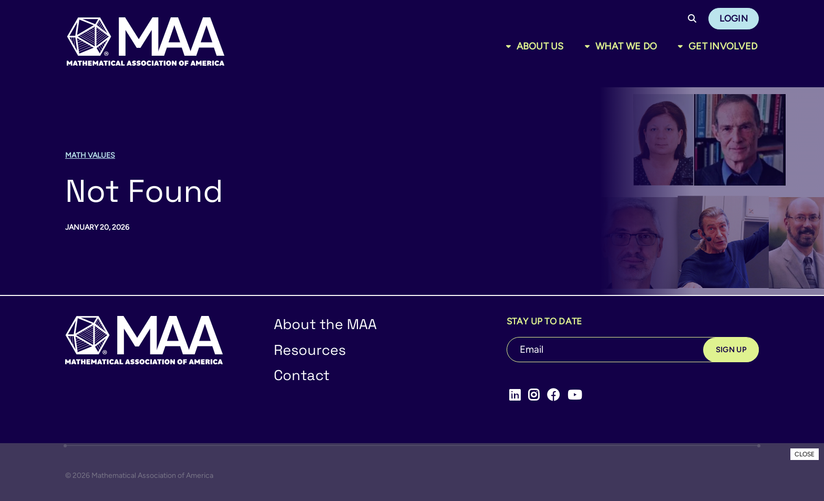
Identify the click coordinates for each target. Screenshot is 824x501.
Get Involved (722, 46)
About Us (540, 46)
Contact (301, 375)
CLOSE (805, 454)
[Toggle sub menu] (510, 46)
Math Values (90, 155)
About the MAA (325, 324)
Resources (310, 350)
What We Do (626, 46)
